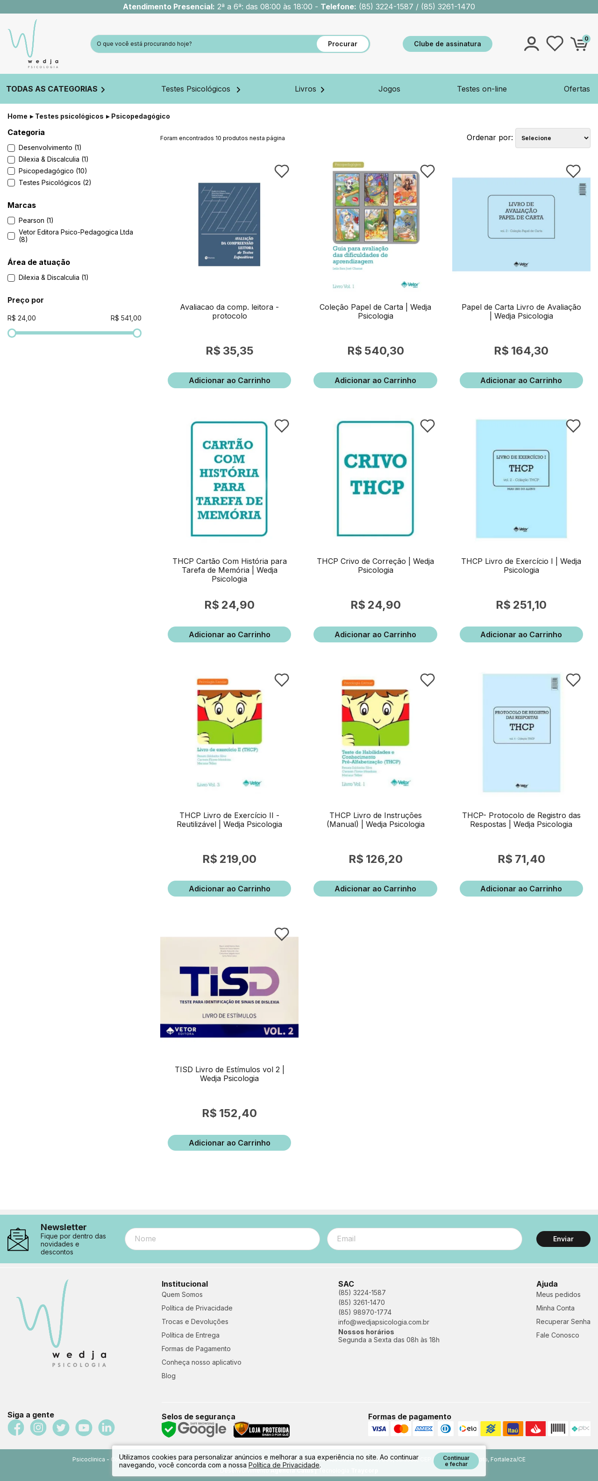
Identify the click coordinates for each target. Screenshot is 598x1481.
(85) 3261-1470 (361, 1302)
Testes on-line (482, 88)
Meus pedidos (558, 1294)
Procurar (342, 44)
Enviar (563, 1239)
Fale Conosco (557, 1335)
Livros (309, 88)
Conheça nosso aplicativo (202, 1362)
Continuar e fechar (456, 1460)
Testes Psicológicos (200, 88)
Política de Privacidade (197, 1308)
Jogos (389, 88)
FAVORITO (281, 171)
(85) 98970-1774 (365, 1312)
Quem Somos (182, 1294)
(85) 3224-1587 (362, 1292)
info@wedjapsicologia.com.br (383, 1322)
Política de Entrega (191, 1335)
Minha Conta (555, 1308)
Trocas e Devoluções (195, 1321)
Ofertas (577, 88)
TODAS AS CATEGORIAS (55, 88)
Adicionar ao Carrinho (230, 380)
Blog (169, 1376)
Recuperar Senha (563, 1321)
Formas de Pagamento (196, 1349)
